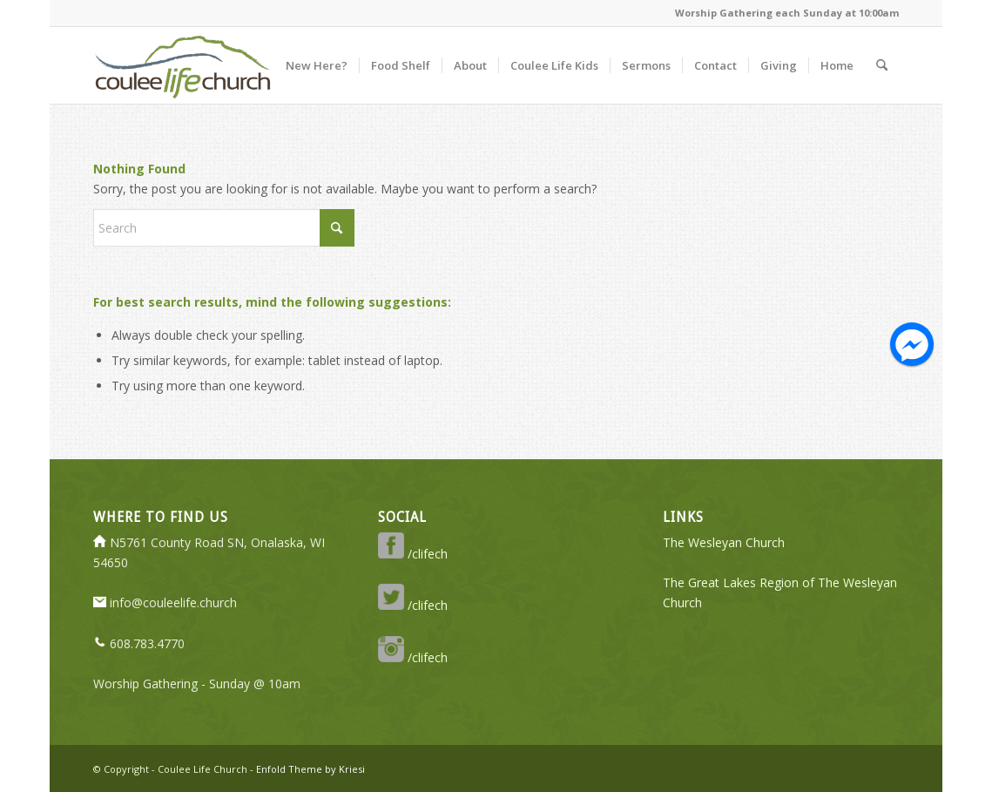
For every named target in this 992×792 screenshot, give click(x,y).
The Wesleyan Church (724, 542)
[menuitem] (316, 65)
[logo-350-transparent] (182, 65)
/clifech (413, 553)
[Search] (882, 65)
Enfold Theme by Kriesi (310, 768)
